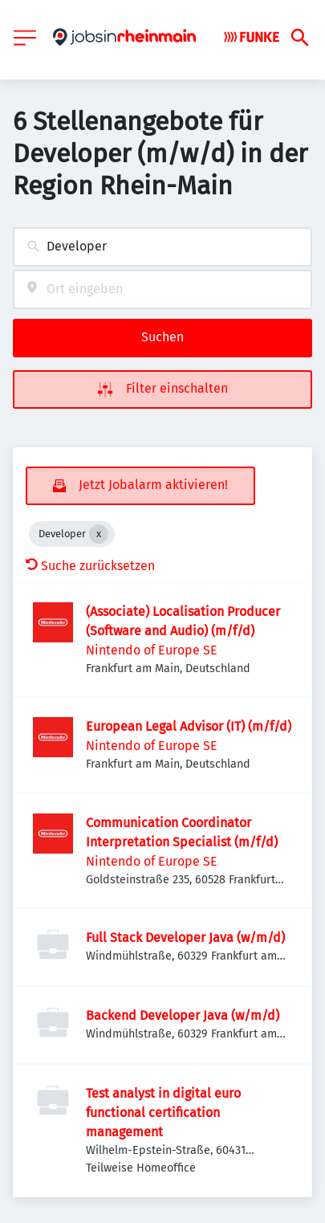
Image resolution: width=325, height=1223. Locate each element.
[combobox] (162, 247)
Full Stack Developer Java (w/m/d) (185, 937)
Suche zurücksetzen (90, 565)
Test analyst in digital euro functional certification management (163, 1112)
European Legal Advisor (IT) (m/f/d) (188, 726)
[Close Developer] (98, 534)
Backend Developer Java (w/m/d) (182, 1015)
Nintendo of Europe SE (151, 650)
